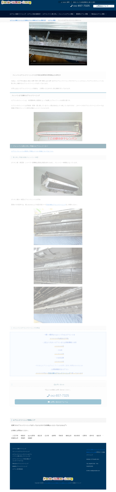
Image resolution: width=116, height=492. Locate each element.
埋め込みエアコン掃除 (98, 14)
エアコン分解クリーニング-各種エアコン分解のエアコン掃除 (57, 482)
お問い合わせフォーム (58, 403)
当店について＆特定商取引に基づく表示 (84, 2)
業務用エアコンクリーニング (20, 466)
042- (80, 6)
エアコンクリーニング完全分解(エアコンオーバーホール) (22, 460)
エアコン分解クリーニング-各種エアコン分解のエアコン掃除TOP (28, 21)
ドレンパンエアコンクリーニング (21, 451)
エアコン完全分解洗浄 (33, 14)
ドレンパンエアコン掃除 (66, 14)
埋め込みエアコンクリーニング (20, 463)
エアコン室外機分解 (18, 469)
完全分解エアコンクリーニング (56, 205)
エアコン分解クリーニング (18, 14)
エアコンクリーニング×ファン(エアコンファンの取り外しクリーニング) (22, 455)
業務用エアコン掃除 (82, 14)
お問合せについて (102, 6)
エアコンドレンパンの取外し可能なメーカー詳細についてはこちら (32, 152)
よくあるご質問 (65, 2)
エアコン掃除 (52, 21)
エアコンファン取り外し (50, 14)
